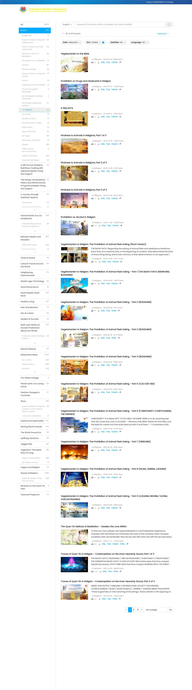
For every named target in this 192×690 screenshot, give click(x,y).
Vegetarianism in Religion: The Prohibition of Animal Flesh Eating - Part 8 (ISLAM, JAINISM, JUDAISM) (113, 468)
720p (108, 62)
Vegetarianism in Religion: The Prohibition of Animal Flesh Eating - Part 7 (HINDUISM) (106, 441)
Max (90, 8)
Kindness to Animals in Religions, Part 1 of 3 (83, 135)
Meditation (130, 8)
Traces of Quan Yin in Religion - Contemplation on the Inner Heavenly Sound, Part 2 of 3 (108, 581)
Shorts (120, 11)
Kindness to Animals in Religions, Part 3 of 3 (84, 189)
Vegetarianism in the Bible (75, 53)
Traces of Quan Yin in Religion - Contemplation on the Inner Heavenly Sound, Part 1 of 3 (107, 553)
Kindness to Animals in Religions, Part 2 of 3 (84, 162)
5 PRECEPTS (67, 108)
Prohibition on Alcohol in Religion (78, 217)
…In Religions (96, 59)
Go (170, 610)
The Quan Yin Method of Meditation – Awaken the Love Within (94, 526)
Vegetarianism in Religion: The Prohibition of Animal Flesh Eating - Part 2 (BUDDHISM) (106, 302)
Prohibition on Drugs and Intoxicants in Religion (86, 81)
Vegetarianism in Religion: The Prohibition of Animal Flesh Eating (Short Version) (103, 244)
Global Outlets (145, 8)
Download (154, 11)
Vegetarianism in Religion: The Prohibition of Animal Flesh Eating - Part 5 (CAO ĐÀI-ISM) (108, 383)
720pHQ (114, 62)
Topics (101, 11)
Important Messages (136, 11)
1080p (113, 311)
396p (103, 62)
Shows (110, 11)
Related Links (162, 8)
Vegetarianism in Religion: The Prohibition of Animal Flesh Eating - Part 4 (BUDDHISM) (106, 356)
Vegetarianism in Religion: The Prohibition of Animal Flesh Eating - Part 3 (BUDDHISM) (106, 329)
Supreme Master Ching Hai (109, 8)
